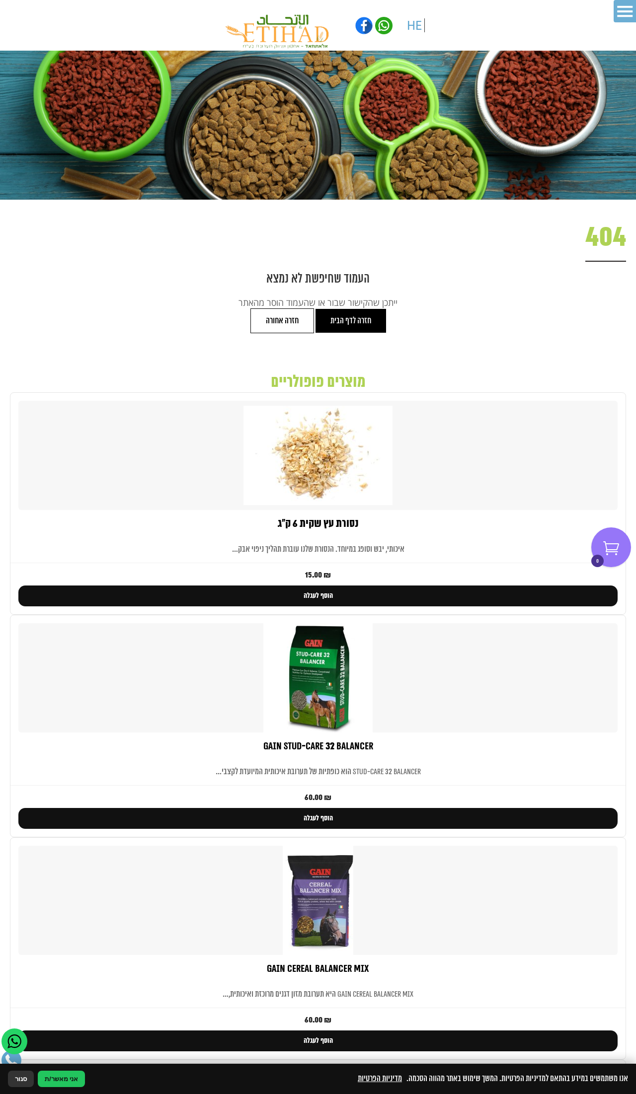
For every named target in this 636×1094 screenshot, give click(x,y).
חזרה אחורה (282, 321)
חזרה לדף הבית (350, 321)
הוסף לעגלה (318, 595)
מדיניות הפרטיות (380, 1079)
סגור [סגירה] (21, 1079)
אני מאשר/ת (61, 1079)
